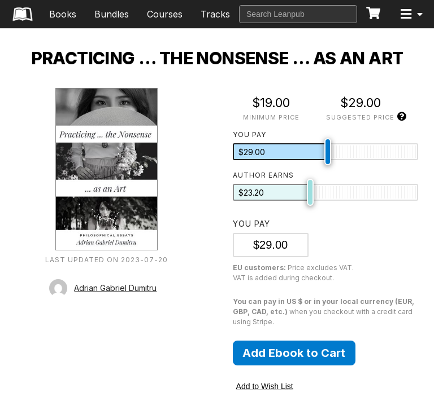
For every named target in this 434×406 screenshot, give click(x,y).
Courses (165, 14)
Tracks (215, 14)
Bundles (111, 14)
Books (62, 14)
